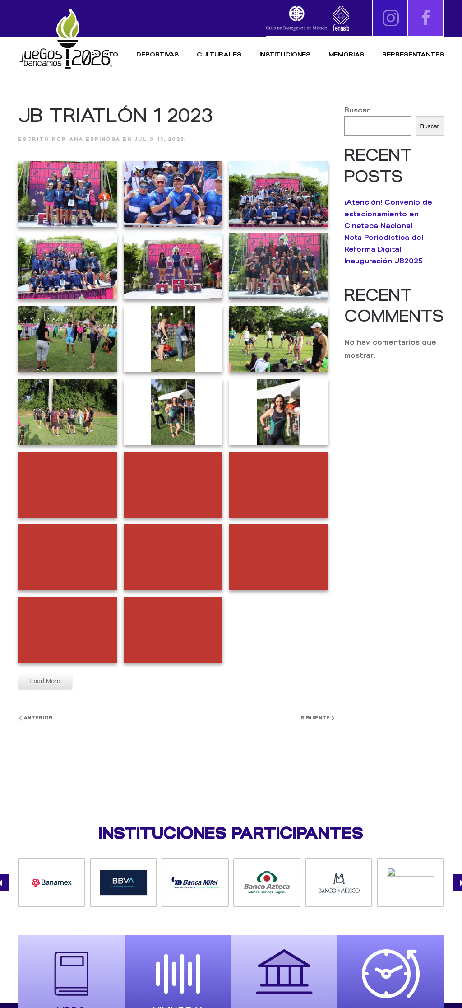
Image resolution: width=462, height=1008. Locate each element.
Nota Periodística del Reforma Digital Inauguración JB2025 (383, 249)
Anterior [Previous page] (36, 718)
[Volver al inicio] (65, 39)
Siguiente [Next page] (317, 718)
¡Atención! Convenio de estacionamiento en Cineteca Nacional (388, 214)
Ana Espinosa (94, 139)
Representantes (413, 54)
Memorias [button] (346, 54)
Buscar (357, 110)
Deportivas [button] (157, 54)
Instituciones (284, 54)
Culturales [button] (219, 54)
